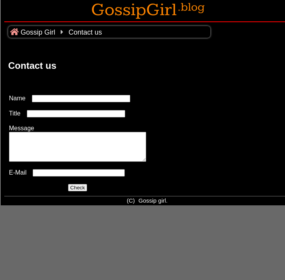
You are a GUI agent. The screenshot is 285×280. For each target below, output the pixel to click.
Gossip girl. (148, 210)
